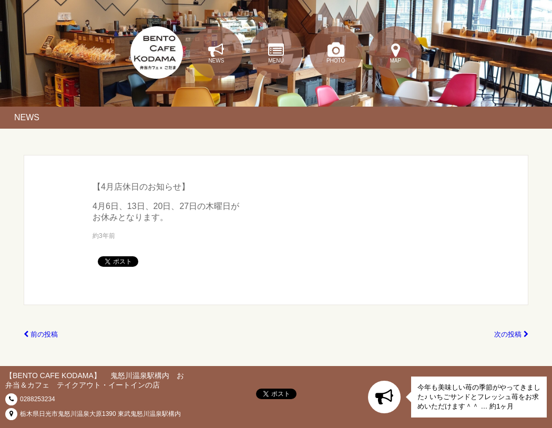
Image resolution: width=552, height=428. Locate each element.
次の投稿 (511, 334)
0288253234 (37, 399)
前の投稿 (41, 334)
